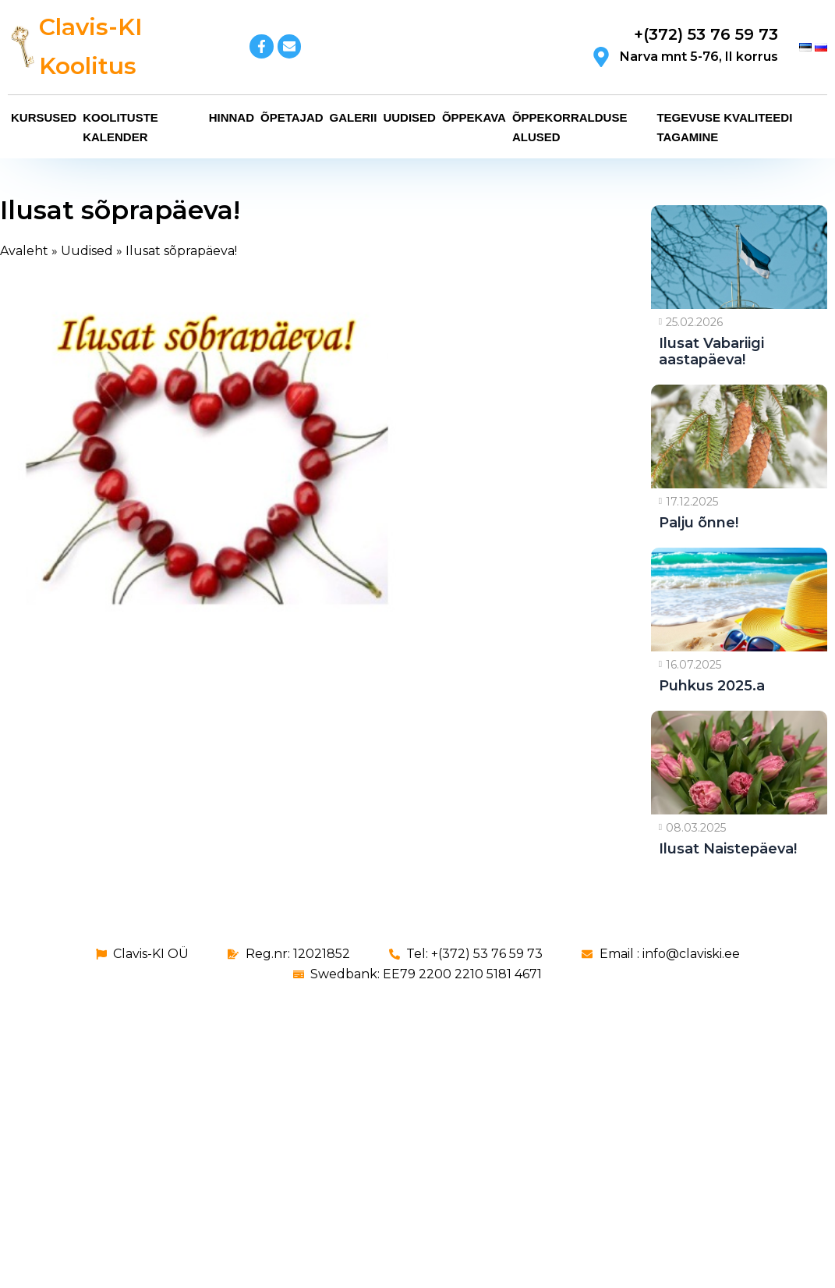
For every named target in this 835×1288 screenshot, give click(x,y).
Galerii (353, 117)
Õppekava (474, 117)
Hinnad (231, 117)
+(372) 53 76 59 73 (706, 34)
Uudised (409, 117)
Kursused (43, 117)
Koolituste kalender (120, 127)
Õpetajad (292, 117)
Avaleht (24, 250)
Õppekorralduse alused (570, 127)
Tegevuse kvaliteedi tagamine (724, 127)
